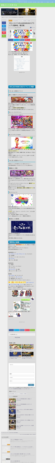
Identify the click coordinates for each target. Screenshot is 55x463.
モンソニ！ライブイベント (21, 62)
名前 (11, 370)
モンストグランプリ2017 (20, 63)
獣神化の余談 (15, 69)
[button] (2, 12)
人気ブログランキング (11, 319)
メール (11, 373)
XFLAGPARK (16, 20)
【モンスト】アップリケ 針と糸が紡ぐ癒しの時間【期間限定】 (15, 416)
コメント (11, 359)
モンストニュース (19, 67)
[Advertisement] (15, 79)
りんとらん (33, 27)
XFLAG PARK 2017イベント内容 (19, 58)
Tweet (4, 26)
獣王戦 (26, 20)
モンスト (10, 20)
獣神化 (30, 20)
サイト (11, 377)
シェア (4, 23)
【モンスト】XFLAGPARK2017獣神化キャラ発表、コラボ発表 (22, 419)
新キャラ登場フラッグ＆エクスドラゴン (23, 61)
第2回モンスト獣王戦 (20, 68)
